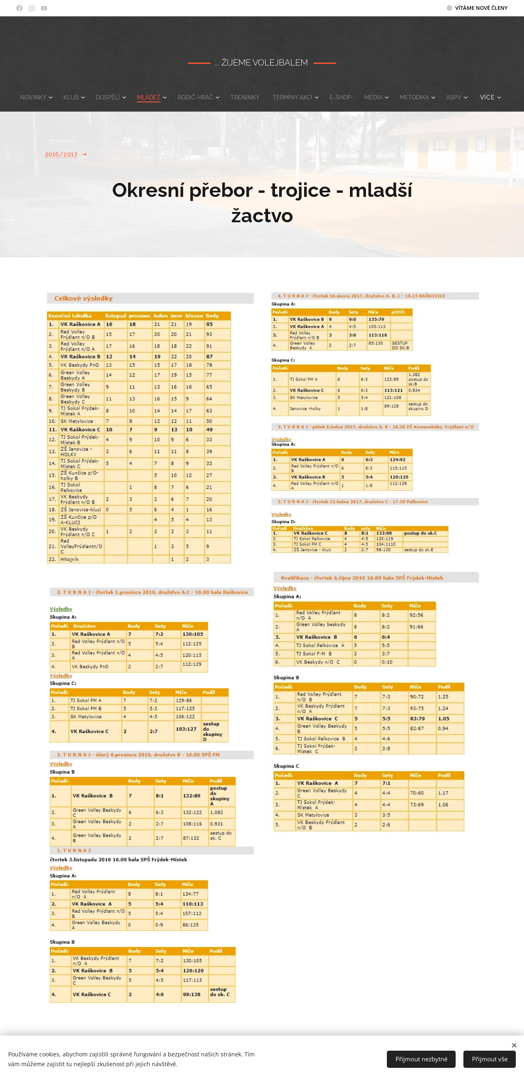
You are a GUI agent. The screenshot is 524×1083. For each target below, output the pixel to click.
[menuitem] (45, 97)
